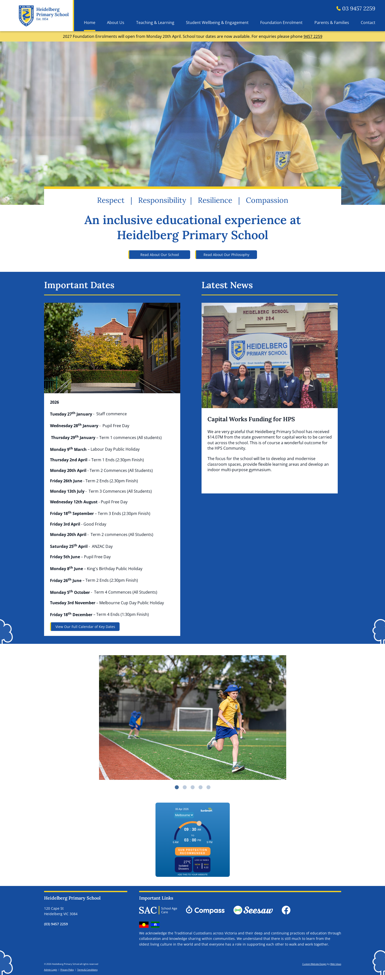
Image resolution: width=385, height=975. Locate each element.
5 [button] (208, 787)
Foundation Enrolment (281, 22)
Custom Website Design (314, 964)
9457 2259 (313, 36)
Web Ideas (335, 964)
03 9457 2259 (355, 8)
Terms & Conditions (87, 969)
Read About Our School (159, 254)
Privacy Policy (67, 969)
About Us (115, 22)
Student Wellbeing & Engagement (217, 22)
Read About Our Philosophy (226, 254)
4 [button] (201, 787)
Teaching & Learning (155, 22)
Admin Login (50, 969)
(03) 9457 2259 (56, 924)
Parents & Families (331, 22)
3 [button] (193, 787)
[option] (192, 717)
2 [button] (185, 787)
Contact (368, 22)
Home (89, 22)
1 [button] (177, 787)
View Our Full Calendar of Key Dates (85, 626)
